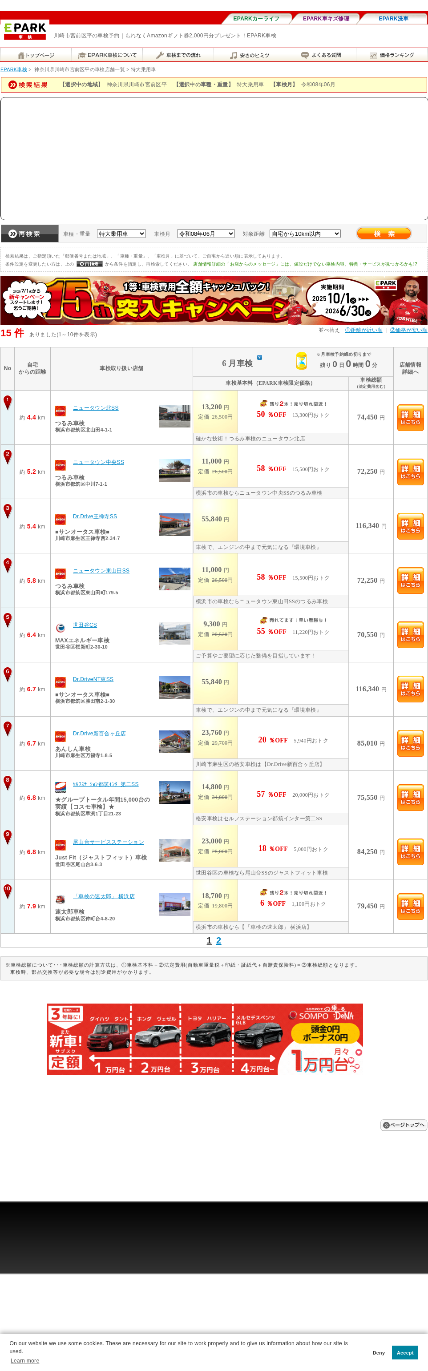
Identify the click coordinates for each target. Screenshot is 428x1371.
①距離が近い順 (364, 330)
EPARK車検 (13, 69)
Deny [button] (379, 1352)
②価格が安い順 (409, 330)
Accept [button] (405, 1352)
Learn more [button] (25, 1361)
